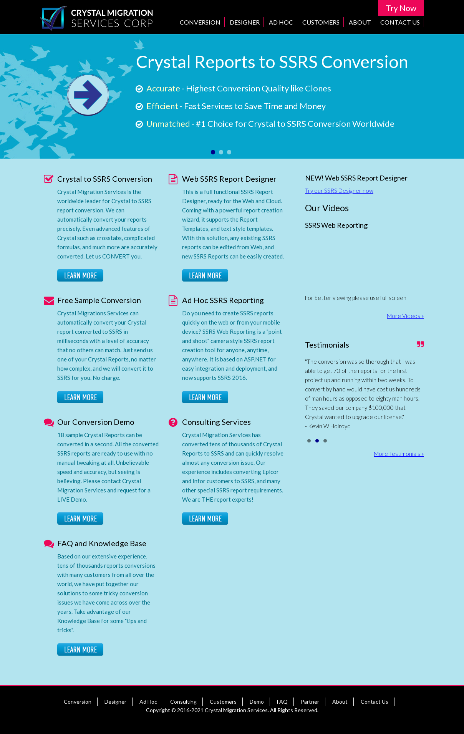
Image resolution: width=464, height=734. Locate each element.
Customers (321, 22)
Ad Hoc (281, 22)
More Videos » (405, 315)
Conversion (200, 22)
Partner (310, 701)
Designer (245, 22)
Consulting (183, 701)
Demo (257, 701)
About (360, 22)
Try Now (401, 8)
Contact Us (400, 22)
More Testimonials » (399, 453)
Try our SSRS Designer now (339, 190)
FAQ (282, 701)
